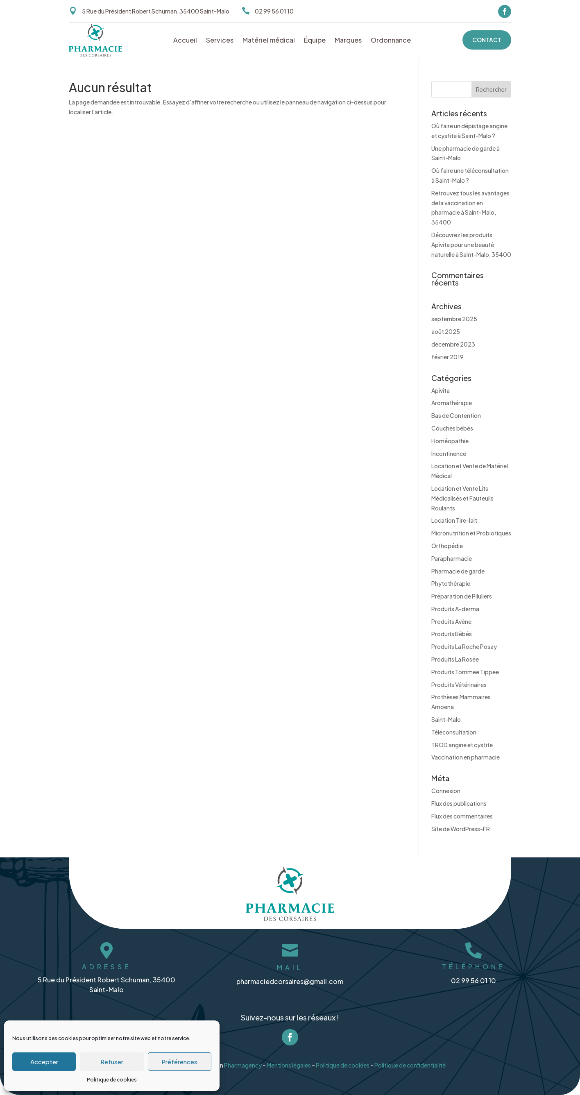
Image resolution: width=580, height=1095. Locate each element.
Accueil (185, 40)
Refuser (111, 1062)
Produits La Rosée (455, 659)
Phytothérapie (450, 583)
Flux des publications (459, 803)
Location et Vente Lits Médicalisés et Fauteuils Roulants (462, 498)
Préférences (179, 1062)
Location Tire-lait (454, 520)
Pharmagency (242, 1062)
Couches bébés (452, 428)
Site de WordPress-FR (460, 828)
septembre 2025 (454, 318)
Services (219, 40)
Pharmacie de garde (458, 571)
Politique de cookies (112, 1080)
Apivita (440, 390)
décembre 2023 (453, 344)
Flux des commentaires (462, 816)
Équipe (315, 40)
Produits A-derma (455, 608)
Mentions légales (288, 1062)
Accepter (44, 1062)
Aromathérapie (451, 402)
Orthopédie (447, 545)
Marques (348, 40)
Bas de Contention (456, 415)
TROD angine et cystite (462, 744)
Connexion (445, 790)
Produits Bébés (451, 633)
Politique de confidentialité (411, 1062)
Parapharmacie (451, 558)
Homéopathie (450, 440)
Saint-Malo (446, 719)
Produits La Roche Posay (464, 646)
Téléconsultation (453, 732)
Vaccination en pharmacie (465, 757)
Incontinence (448, 453)
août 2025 (445, 331)
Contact (486, 39)
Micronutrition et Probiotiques (471, 533)
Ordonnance (391, 40)
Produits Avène (451, 621)
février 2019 (447, 356)
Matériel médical (268, 40)
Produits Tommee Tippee (465, 672)
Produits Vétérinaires (459, 684)
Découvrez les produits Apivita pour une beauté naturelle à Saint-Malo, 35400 (471, 244)
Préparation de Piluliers (461, 596)
